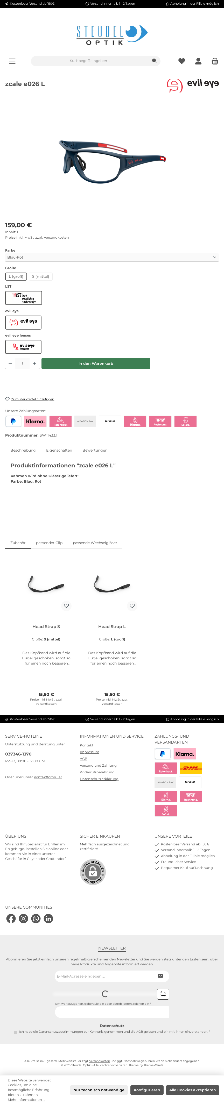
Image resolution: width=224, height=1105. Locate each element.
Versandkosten (99, 1061)
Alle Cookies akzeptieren (192, 1090)
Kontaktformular (48, 777)
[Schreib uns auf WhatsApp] (36, 918)
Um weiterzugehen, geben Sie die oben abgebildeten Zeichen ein (103, 1004)
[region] (112, 158)
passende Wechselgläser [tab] (95, 543)
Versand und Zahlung (98, 765)
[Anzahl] (22, 363)
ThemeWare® (153, 1065)
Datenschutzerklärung (99, 779)
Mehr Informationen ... (26, 1100)
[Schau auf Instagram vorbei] (23, 918)
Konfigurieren (147, 1090)
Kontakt (86, 745)
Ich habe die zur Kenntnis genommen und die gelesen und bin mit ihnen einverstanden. (114, 1031)
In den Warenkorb (96, 363)
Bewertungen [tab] (94, 450)
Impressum (89, 752)
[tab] (23, 450)
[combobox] (90, 61)
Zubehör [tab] (18, 543)
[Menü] (12, 61)
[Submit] (160, 976)
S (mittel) (40, 276)
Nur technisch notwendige (98, 1090)
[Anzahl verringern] (10, 363)
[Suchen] (154, 61)
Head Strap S (46, 626)
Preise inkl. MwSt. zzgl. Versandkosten (37, 237)
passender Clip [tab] (49, 543)
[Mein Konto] (198, 61)
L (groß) (16, 276)
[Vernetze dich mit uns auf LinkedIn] (48, 918)
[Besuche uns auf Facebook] (11, 918)
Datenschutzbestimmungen (61, 1031)
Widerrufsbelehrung (97, 772)
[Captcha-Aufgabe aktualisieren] (163, 994)
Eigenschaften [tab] (59, 450)
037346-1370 (18, 754)
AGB (83, 759)
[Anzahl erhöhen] (35, 363)
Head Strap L (112, 626)
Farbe (10, 250)
